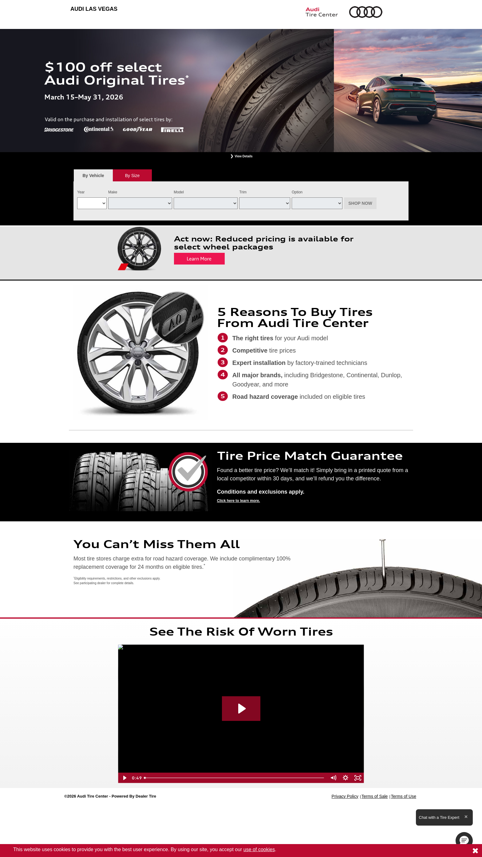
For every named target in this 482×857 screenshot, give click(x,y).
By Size (132, 175)
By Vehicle (93, 177)
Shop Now (360, 203)
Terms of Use (403, 796)
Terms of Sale (375, 796)
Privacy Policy (345, 796)
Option (297, 192)
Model (179, 192)
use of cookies (259, 849)
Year (81, 192)
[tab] (93, 175)
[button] (464, 840)
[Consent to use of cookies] (475, 851)
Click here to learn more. (238, 501)
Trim (243, 192)
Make (112, 192)
